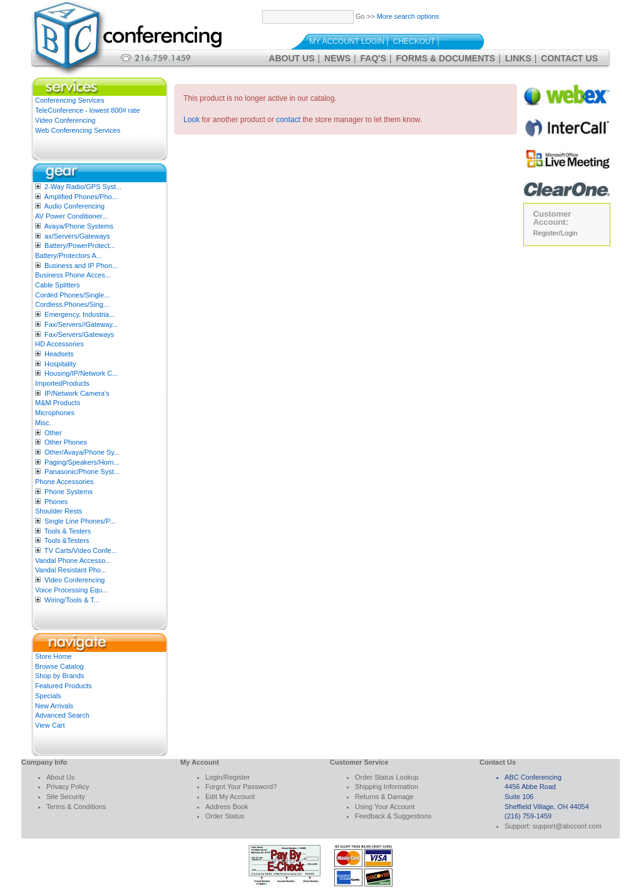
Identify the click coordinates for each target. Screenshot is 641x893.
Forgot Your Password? (241, 786)
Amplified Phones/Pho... (80, 196)
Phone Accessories (64, 481)
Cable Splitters (57, 285)
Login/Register (227, 777)
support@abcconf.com (567, 826)
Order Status (224, 816)
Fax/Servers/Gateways (79, 334)
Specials (48, 695)
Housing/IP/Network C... (81, 373)
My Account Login (346, 41)
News (337, 58)
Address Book (226, 806)
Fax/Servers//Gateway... (81, 324)
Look (191, 119)
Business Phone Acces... (73, 275)
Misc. (43, 422)
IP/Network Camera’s (77, 393)
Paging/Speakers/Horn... (82, 462)
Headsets (58, 354)
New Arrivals (54, 706)
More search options (408, 16)
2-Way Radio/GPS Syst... (82, 186)
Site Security (65, 796)
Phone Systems (68, 491)
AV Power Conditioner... (71, 216)
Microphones (54, 412)
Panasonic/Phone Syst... (82, 471)
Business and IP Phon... (81, 265)
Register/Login (555, 233)
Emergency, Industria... (79, 314)
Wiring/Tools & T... (72, 600)
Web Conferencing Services (77, 130)
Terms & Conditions (76, 806)
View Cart (49, 725)
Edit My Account (230, 796)
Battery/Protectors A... (68, 255)
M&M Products (57, 402)
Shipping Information (386, 786)
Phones (56, 501)
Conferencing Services (70, 100)
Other (53, 432)
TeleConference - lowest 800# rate (87, 110)
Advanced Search (62, 715)
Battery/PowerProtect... (79, 245)
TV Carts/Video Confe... (80, 550)
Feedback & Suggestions (393, 816)
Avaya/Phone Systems (78, 226)
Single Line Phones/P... (79, 521)
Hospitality (60, 364)
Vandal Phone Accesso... (73, 560)
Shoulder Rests (58, 511)
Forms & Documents (446, 58)
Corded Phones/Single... (72, 295)
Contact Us (569, 58)
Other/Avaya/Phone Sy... (82, 452)
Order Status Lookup (387, 777)
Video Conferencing (65, 120)
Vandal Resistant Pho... (70, 570)
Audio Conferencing (74, 206)
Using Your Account (384, 806)
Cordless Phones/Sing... (72, 304)
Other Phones (65, 442)
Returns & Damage (384, 796)
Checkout (414, 41)
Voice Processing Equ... (71, 590)
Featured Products (63, 685)
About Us (291, 58)
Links (518, 58)
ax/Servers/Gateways (77, 236)
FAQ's (373, 58)
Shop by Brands (59, 675)
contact (288, 119)
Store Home (53, 656)
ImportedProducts (62, 383)
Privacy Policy (67, 786)
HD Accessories (59, 344)
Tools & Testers (67, 531)
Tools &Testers (67, 540)
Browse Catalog (59, 666)
